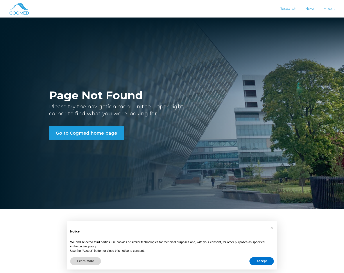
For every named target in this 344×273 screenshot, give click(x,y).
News (310, 9)
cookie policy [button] (87, 246)
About (329, 9)
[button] (271, 227)
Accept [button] (261, 261)
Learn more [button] (85, 261)
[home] (19, 8)
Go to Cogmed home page (86, 133)
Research (287, 9)
